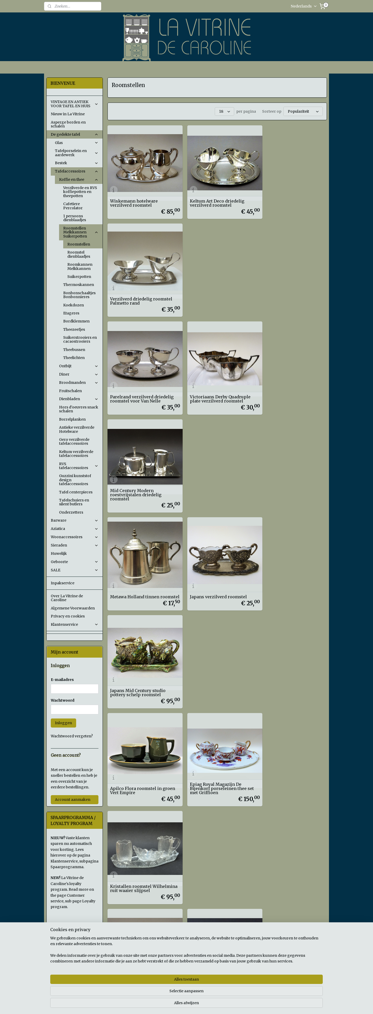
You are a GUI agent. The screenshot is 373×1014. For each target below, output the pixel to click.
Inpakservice (62, 583)
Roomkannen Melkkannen (79, 266)
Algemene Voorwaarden (73, 608)
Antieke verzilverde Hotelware (76, 429)
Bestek (76, 163)
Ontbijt (78, 366)
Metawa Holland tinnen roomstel (134, 382)
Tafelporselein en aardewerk (76, 152)
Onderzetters (71, 512)
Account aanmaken (72, 799)
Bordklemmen (76, 321)
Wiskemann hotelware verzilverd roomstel (133, 197)
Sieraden (74, 545)
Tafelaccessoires (76, 171)
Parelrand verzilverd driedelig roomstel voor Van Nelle (141, 290)
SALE (74, 570)
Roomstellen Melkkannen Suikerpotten (80, 232)
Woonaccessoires (74, 537)
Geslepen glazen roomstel (212, 570)
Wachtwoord (62, 700)
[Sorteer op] (302, 111)
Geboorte (74, 561)
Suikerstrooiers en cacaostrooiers (80, 339)
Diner (78, 374)
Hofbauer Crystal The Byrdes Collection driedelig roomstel (290, 568)
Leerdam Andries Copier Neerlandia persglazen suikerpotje (285, 658)
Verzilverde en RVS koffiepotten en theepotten (80, 191)
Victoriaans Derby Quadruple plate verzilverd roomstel (215, 290)
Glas (76, 142)
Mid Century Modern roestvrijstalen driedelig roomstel (285, 288)
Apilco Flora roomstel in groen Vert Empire (135, 475)
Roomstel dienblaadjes (78, 254)
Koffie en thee (78, 179)
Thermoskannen (78, 284)
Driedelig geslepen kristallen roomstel (141, 661)
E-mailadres (62, 679)
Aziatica (74, 528)
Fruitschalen (70, 391)
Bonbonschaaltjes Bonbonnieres (79, 295)
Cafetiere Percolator (73, 206)
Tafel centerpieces (75, 492)
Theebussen (74, 349)
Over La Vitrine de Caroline (67, 598)
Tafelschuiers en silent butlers (74, 502)
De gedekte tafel (74, 134)
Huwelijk (59, 553)
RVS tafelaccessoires (78, 466)
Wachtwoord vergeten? (72, 736)
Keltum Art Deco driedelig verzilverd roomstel (212, 197)
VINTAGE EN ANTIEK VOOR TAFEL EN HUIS (74, 103)
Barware (74, 520)
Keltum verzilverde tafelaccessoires (76, 453)
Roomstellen (78, 244)
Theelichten (74, 357)
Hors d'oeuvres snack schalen (78, 409)
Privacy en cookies (68, 616)
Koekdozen (73, 305)
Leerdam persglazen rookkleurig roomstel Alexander (208, 658)
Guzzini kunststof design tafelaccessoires (75, 479)
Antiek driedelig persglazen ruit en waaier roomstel (139, 568)
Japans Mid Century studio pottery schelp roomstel (287, 382)
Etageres (71, 313)
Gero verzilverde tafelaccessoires (74, 441)
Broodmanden (78, 382)
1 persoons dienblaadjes (74, 218)
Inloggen (63, 723)
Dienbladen (78, 399)
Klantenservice (74, 624)
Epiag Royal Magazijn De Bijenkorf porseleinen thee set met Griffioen (217, 473)
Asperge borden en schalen (68, 124)
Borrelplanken (72, 419)
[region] (152, 993)
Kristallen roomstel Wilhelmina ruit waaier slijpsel (283, 473)
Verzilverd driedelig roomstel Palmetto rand (290, 197)
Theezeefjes (74, 329)
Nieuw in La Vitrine (68, 114)
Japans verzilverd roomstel (213, 385)
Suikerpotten (79, 276)
